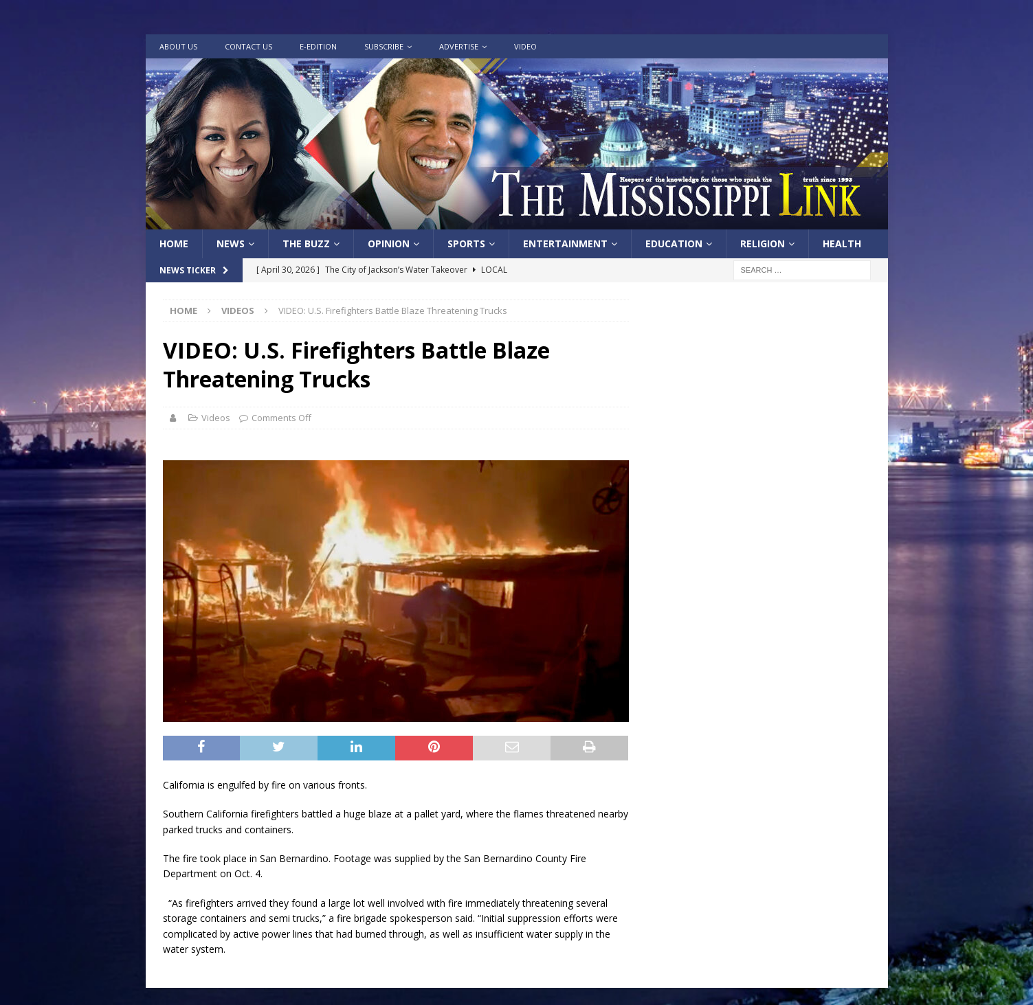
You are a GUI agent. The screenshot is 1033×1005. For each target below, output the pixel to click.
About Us (178, 46)
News (230, 243)
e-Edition (318, 46)
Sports (466, 243)
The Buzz (306, 243)
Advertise (458, 46)
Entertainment (565, 243)
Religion (762, 243)
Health (842, 243)
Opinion (389, 243)
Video (525, 46)
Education (673, 243)
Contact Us (248, 46)
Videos (215, 417)
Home (173, 243)
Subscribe (383, 46)
